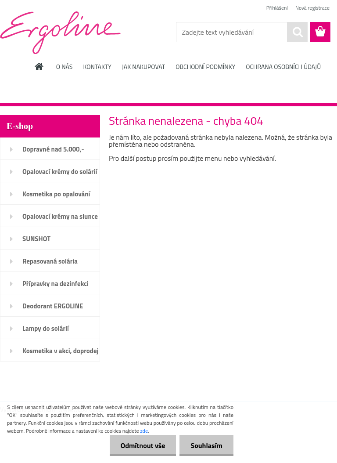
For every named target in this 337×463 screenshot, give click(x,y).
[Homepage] (39, 66)
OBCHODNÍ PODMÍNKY (205, 66)
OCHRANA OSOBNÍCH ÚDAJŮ (283, 66)
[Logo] (60, 32)
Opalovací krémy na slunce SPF (60, 219)
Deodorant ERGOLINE (52, 306)
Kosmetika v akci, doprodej (60, 351)
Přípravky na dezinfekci (55, 284)
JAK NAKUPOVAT (143, 66)
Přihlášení (277, 8)
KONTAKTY (97, 66)
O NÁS (64, 66)
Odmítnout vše (143, 445)
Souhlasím (206, 445)
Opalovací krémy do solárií (59, 171)
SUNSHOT (36, 239)
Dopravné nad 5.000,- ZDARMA (53, 152)
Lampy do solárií (45, 328)
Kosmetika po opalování (56, 194)
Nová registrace (312, 8)
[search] (297, 32)
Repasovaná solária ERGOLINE (50, 264)
